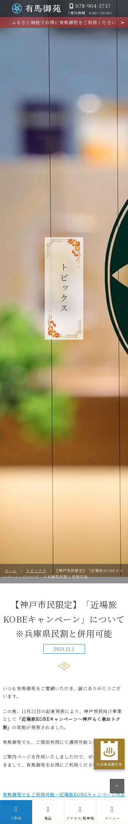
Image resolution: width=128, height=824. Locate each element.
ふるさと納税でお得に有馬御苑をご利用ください (64, 22)
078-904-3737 (90, 9)
